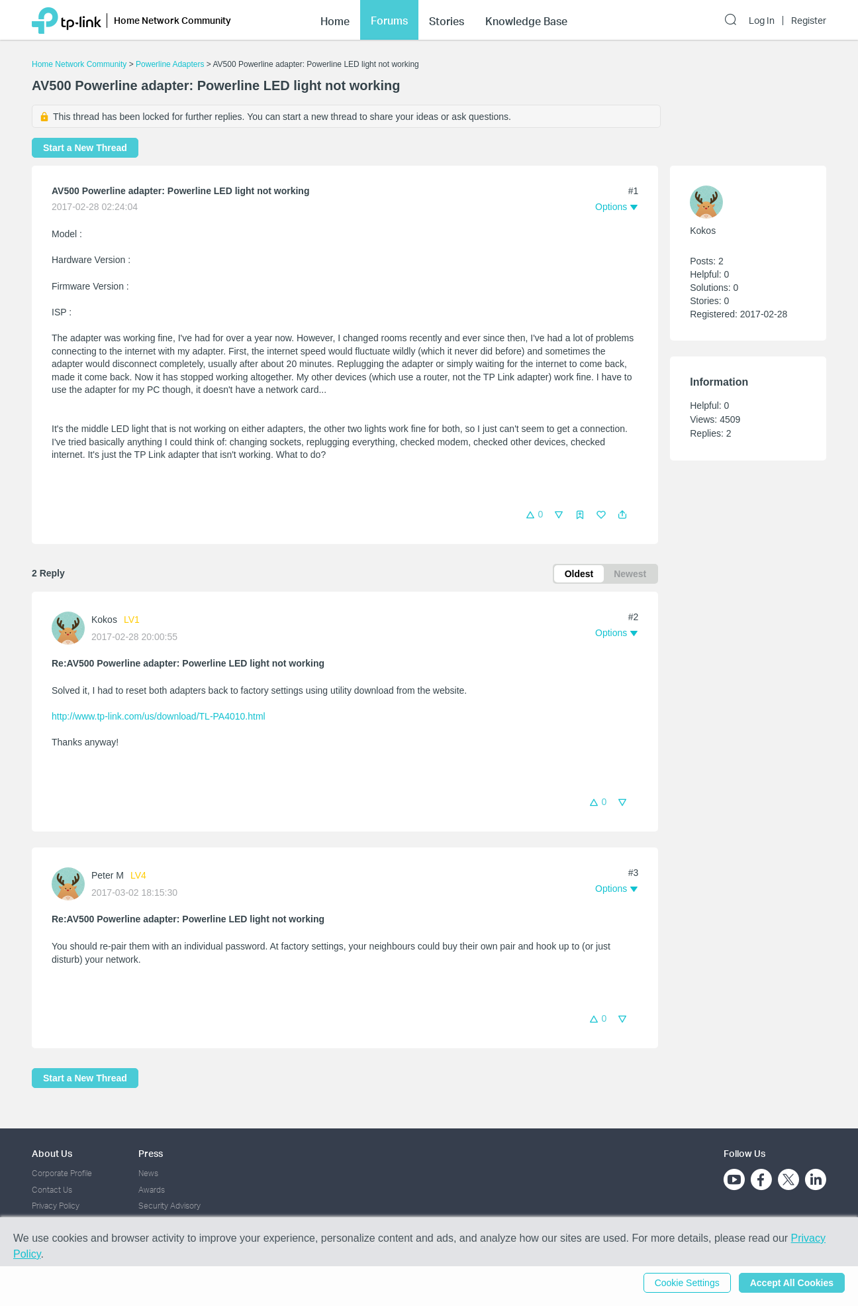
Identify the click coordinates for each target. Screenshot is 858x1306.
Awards (151, 1190)
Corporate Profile (62, 1173)
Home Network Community (79, 64)
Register (808, 20)
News (148, 1173)
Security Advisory (169, 1206)
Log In (762, 20)
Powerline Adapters (170, 64)
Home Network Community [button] (172, 20)
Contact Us (52, 1190)
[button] (622, 515)
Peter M (107, 875)
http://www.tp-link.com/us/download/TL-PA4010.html (158, 716)
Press (150, 1153)
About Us (52, 1153)
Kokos (104, 619)
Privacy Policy (55, 1206)
